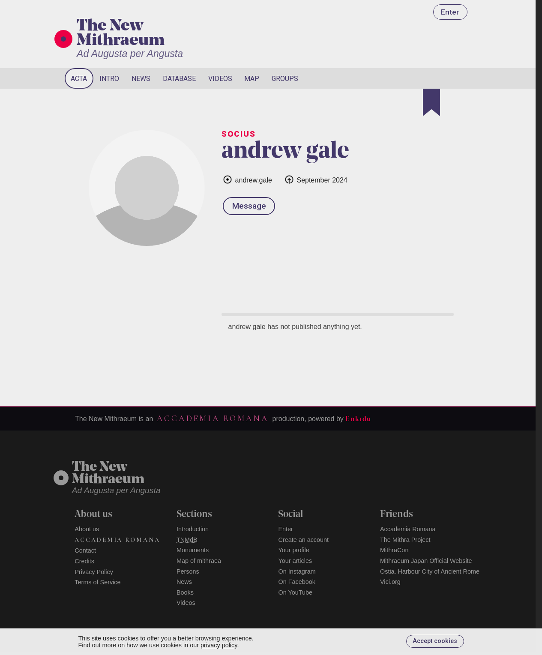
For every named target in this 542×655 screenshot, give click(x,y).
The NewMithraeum (108, 474)
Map (251, 79)
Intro (109, 79)
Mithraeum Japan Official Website (426, 560)
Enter (450, 12)
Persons (188, 571)
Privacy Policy (94, 571)
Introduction (193, 529)
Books (185, 592)
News (141, 79)
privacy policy (219, 645)
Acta (79, 79)
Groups (285, 79)
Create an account (303, 539)
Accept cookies (435, 641)
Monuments (193, 550)
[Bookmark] (431, 102)
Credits (84, 561)
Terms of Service (97, 582)
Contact (85, 550)
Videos (220, 79)
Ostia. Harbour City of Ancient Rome (429, 571)
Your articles (295, 560)
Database (179, 79)
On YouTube (295, 592)
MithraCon (394, 550)
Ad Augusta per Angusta (130, 53)
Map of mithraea (199, 560)
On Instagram (296, 571)
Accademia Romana (212, 418)
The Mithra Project (405, 539)
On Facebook (296, 581)
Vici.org (390, 581)
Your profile (293, 550)
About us (87, 529)
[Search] (440, 78)
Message (249, 206)
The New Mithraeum (121, 34)
